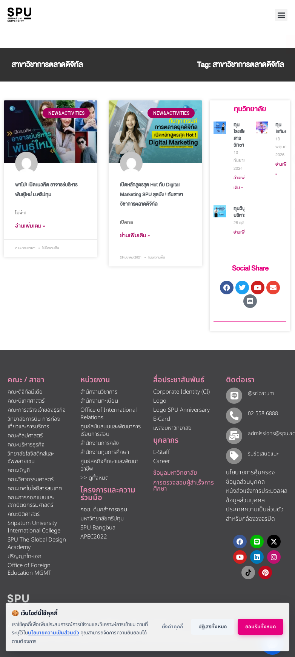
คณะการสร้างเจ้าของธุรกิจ (37, 410)
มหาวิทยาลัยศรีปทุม (102, 518)
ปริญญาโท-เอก (24, 556)
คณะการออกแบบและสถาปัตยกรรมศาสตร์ (31, 501)
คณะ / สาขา (26, 380)
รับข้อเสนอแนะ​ (261, 451)
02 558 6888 (261, 412)
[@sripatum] (233, 395)
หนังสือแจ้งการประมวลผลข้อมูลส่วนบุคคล (256, 492)
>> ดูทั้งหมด (94, 478)
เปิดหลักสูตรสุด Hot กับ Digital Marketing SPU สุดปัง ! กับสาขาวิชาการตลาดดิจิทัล (151, 194)
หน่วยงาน (95, 380)
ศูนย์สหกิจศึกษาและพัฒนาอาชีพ (109, 465)
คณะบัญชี (19, 470)
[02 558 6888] (233, 413)
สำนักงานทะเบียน (99, 401)
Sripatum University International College (34, 527)
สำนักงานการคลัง (99, 443)
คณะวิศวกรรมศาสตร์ (31, 479)
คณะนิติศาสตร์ (24, 514)
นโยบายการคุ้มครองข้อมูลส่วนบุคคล (250, 473)
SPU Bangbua (97, 527)
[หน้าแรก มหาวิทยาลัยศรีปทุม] (18, 599)
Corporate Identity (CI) (181, 392)
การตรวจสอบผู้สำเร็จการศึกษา (183, 485)
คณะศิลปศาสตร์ (25, 435)
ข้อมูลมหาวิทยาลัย (175, 472)
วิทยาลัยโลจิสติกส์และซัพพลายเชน (31, 457)
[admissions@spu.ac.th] (233, 433)
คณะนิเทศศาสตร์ (26, 401)
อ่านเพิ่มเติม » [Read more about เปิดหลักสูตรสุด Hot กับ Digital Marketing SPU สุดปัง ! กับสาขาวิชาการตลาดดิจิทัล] (135, 235)
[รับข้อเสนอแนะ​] (233, 452)
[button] (281, 15)
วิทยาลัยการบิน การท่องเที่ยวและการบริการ (34, 423)
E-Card (161, 419)
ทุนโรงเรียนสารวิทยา (241, 135)
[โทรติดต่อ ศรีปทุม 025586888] (255, 68)
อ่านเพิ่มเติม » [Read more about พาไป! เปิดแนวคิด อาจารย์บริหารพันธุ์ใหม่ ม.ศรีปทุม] (30, 226)
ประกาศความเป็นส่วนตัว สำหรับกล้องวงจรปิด (255, 510)
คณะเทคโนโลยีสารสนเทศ (35, 488)
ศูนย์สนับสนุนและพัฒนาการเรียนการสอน (110, 430)
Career (161, 461)
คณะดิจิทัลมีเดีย (25, 392)
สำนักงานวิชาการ (98, 392)
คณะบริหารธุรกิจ (26, 444)
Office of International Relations (108, 414)
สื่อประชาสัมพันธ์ (178, 380)
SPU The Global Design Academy (37, 543)
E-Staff (161, 452)
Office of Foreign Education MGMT (29, 569)
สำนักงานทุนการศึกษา (104, 452)
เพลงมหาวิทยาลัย (172, 428)
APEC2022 (93, 536)
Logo (159, 401)
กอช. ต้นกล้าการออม (103, 509)
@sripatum (259, 393)
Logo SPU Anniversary (181, 410)
